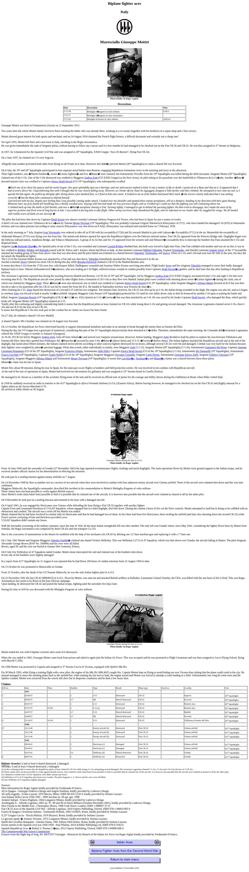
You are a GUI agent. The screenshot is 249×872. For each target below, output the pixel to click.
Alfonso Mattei (205, 283)
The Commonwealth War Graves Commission (25, 831)
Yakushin (139, 253)
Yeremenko (178, 250)
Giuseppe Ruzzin (27, 297)
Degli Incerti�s (170, 269)
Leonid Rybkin (115, 246)
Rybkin (21, 250)
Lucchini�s (127, 358)
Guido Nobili (56, 355)
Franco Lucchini (10, 355)
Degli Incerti (58, 219)
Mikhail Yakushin (152, 250)
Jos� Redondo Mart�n (24, 246)
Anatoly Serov (216, 250)
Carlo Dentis (152, 355)
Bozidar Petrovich (86, 262)
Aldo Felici (103, 351)
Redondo (44, 250)
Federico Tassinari (218, 355)
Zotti (38, 283)
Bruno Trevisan (81, 223)
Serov (166, 253)
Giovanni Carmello (125, 355)
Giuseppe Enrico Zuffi (186, 355)
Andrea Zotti (91, 177)
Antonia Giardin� (61, 540)
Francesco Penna (74, 351)
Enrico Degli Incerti (61, 181)
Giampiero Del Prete (215, 347)
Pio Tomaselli (203, 351)
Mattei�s (159, 358)
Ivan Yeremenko (51, 232)
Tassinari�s (142, 358)
